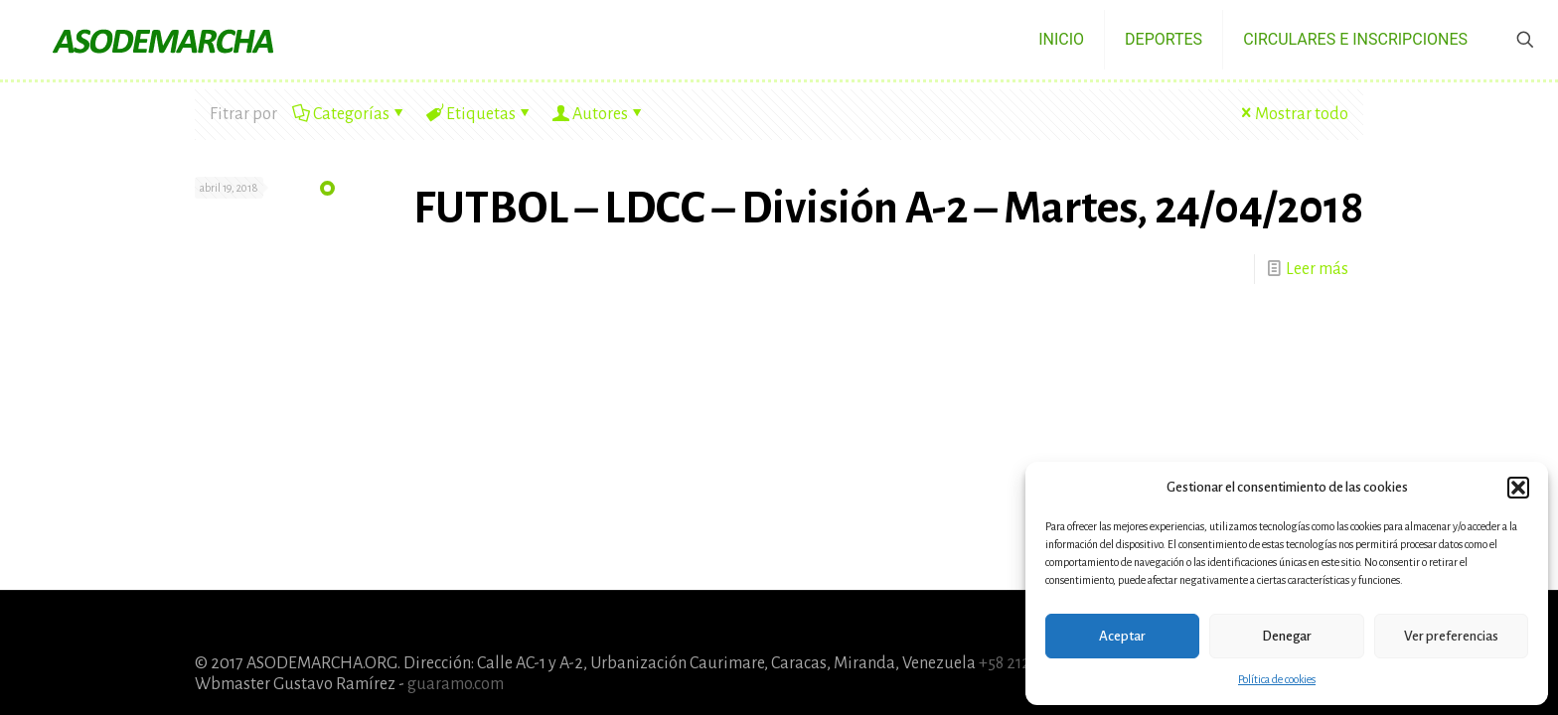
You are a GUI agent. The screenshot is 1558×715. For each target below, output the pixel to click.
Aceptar (1122, 636)
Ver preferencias (1451, 636)
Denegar (1287, 636)
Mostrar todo (1292, 114)
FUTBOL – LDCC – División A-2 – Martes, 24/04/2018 (888, 208)
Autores (598, 114)
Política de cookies (1277, 679)
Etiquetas (479, 114)
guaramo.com (455, 684)
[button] (1518, 488)
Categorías (349, 114)
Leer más (1317, 269)
